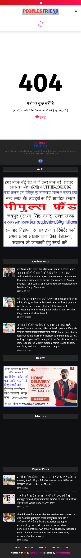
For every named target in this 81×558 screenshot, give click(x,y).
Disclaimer (57, 547)
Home (17, 547)
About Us (29, 547)
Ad (67, 547)
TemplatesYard (37, 553)
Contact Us (42, 547)
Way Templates (63, 553)
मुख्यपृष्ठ (40, 117)
